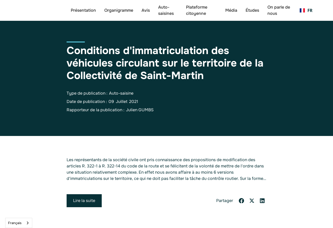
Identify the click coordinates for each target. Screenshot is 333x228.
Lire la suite (84, 200)
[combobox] (18, 223)
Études (252, 10)
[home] (42, 10)
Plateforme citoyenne (196, 10)
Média (231, 10)
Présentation (83, 10)
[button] (306, 10)
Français (15, 223)
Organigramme (118, 10)
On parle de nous (278, 10)
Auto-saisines (166, 10)
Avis (146, 10)
